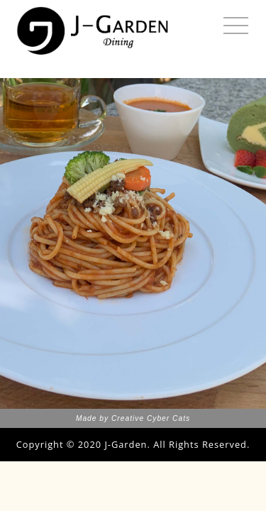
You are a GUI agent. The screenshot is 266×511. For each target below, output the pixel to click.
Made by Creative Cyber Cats (133, 418)
